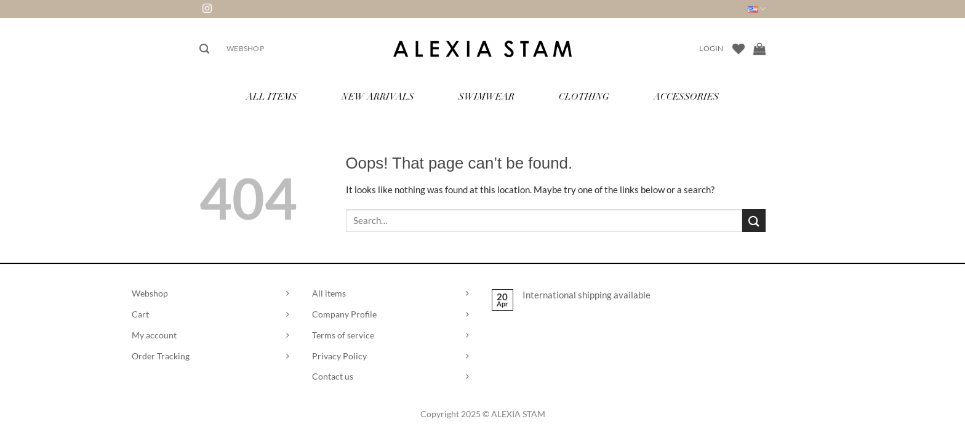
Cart (140, 314)
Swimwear (486, 97)
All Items (271, 97)
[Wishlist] (738, 48)
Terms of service (343, 335)
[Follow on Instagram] (207, 9)
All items (329, 293)
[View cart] (759, 48)
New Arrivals (378, 97)
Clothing (584, 97)
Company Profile (344, 314)
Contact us (332, 376)
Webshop (245, 48)
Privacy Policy (339, 356)
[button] (204, 49)
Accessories (686, 97)
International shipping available (587, 294)
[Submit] (754, 220)
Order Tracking (161, 356)
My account (154, 335)
